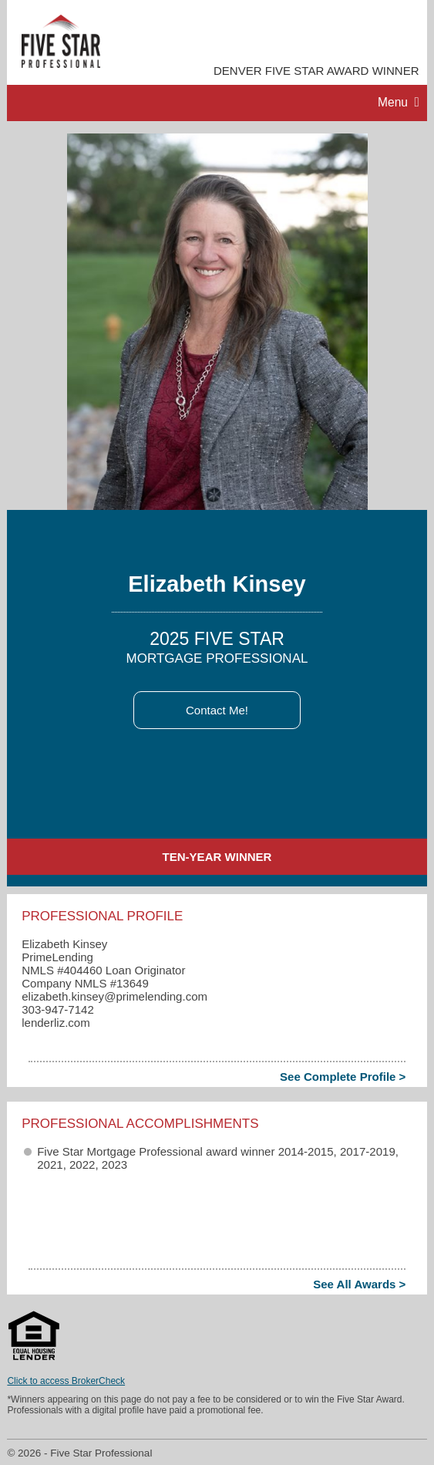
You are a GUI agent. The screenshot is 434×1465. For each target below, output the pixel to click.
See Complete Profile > (342, 1076)
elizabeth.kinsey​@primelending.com (114, 996)
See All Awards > (359, 1284)
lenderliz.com (56, 1022)
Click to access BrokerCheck (66, 1381)
